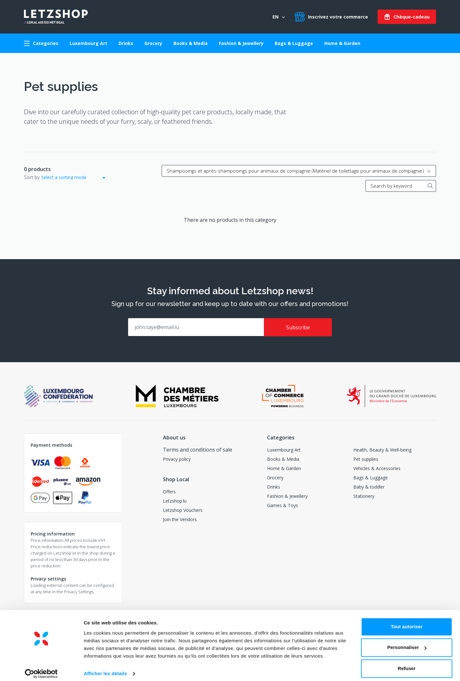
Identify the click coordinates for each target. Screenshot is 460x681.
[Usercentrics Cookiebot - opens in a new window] (41, 668)
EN (278, 17)
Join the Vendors (180, 519)
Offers (169, 491)
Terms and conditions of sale (197, 449)
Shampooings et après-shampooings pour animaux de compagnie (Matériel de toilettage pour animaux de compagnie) (299, 171)
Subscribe (298, 327)
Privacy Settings (78, 591)
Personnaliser (406, 642)
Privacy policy (177, 459)
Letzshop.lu (175, 501)
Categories (41, 43)
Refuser (407, 663)
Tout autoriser (407, 621)
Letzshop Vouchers (183, 510)
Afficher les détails (105, 668)
